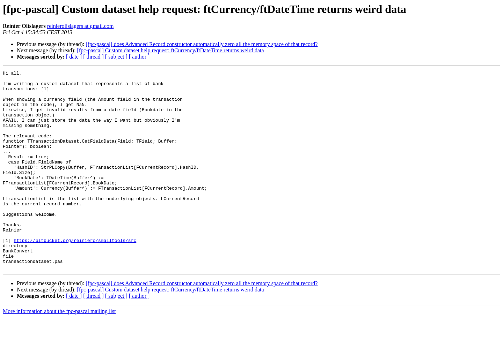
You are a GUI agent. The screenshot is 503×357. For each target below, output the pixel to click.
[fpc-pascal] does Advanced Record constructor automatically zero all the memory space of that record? (202, 44)
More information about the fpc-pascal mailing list (59, 351)
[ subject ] (116, 57)
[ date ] (74, 57)
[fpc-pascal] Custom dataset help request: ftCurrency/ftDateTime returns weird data (170, 50)
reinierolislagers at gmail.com (80, 26)
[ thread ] (93, 57)
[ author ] (139, 57)
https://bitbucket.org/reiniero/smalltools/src (75, 275)
